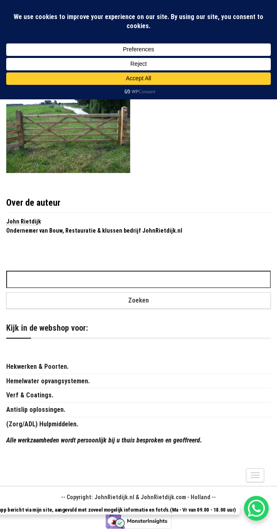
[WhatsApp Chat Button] (256, 508)
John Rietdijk (23, 221)
